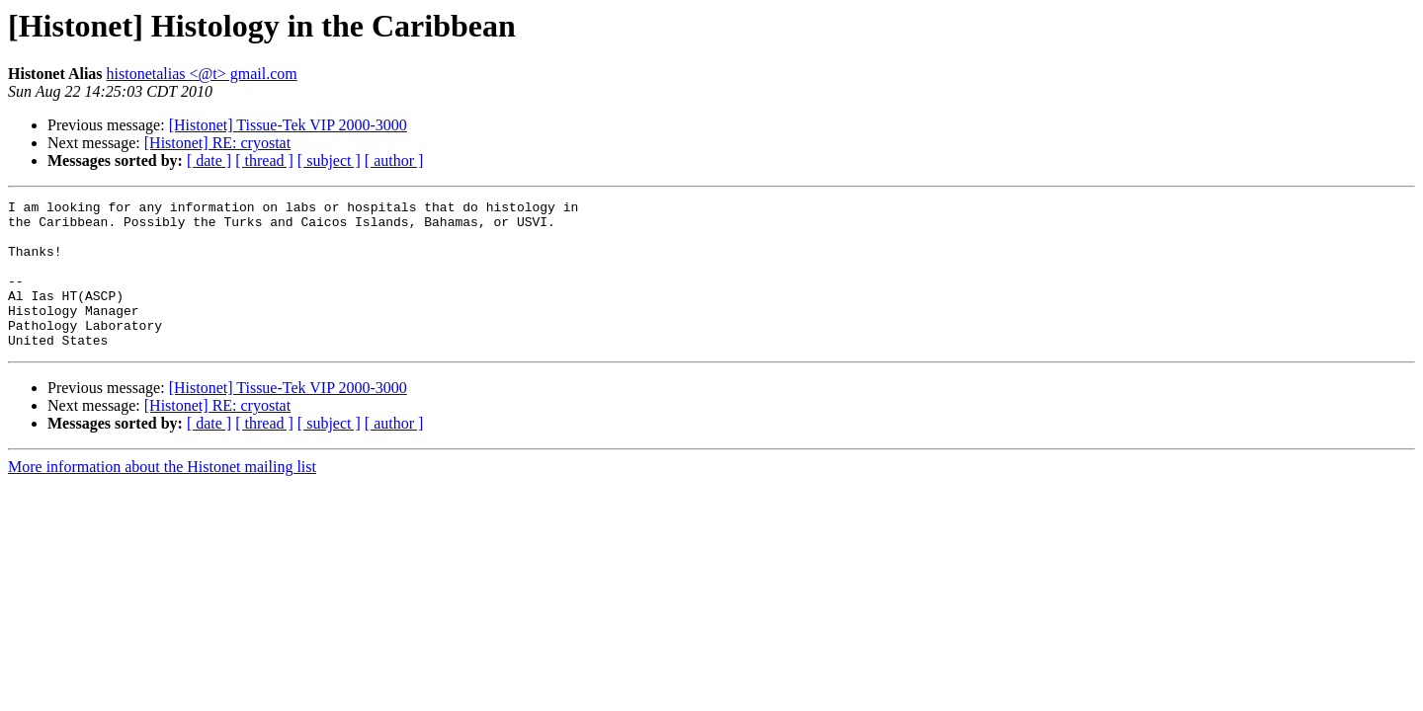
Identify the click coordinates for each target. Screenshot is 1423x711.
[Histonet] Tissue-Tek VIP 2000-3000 (288, 125)
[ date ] (209, 160)
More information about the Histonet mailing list (162, 496)
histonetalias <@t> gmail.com (202, 73)
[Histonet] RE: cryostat (217, 142)
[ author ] (394, 160)
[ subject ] (329, 160)
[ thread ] (264, 160)
